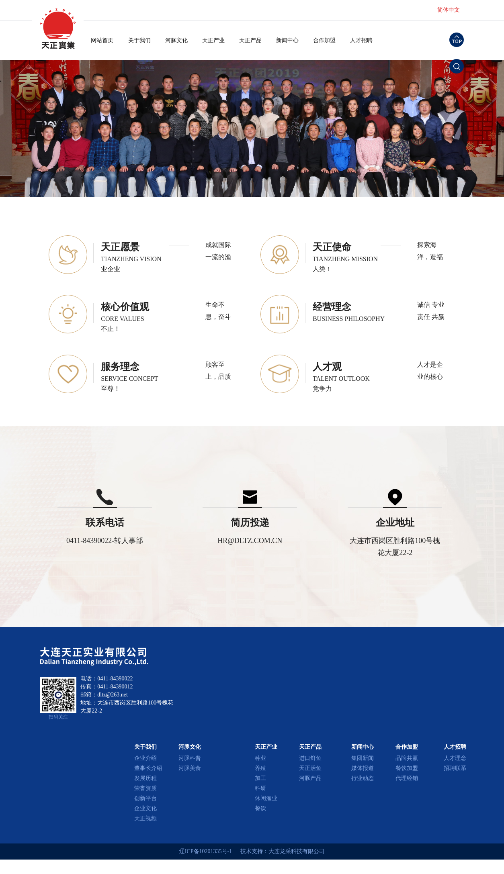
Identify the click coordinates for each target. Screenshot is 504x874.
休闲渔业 (266, 798)
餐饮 (260, 808)
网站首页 (102, 40)
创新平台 (145, 798)
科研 (260, 788)
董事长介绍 (148, 768)
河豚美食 (189, 768)
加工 (260, 778)
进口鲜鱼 (310, 758)
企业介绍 (145, 758)
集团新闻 (362, 758)
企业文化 (145, 808)
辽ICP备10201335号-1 (205, 851)
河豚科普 (189, 758)
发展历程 (145, 778)
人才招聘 (361, 40)
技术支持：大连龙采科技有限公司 (282, 851)
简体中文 (448, 10)
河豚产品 (310, 778)
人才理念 (455, 758)
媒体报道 (362, 768)
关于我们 (139, 40)
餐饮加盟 (406, 768)
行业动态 (362, 778)
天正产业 (213, 40)
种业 (260, 758)
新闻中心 (287, 40)
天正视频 (145, 818)
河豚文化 (176, 40)
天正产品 (250, 40)
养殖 (260, 768)
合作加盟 (324, 40)
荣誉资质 (145, 788)
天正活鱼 (310, 768)
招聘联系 (455, 768)
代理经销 (406, 778)
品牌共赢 (406, 758)
